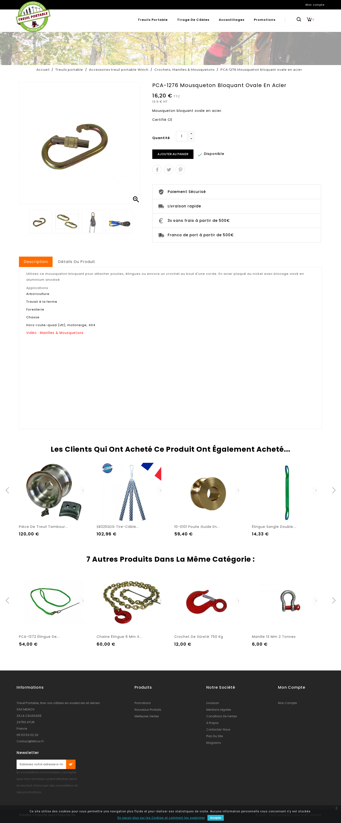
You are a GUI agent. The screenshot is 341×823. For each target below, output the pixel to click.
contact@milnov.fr (30, 741)
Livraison (212, 703)
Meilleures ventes (147, 716)
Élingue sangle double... (274, 526)
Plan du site (214, 736)
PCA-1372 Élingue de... (39, 636)
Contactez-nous (218, 729)
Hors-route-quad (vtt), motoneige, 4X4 (60, 325)
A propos (212, 723)
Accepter (215, 817)
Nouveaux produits (148, 710)
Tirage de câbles (193, 20)
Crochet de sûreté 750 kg (198, 636)
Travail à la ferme (41, 301)
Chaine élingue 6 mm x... (119, 636)
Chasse (33, 317)
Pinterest (180, 169)
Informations (30, 687)
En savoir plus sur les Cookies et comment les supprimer (161, 817)
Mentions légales (218, 710)
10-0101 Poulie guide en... (197, 526)
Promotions (264, 20)
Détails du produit (76, 261)
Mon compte (287, 703)
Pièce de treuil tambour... (43, 526)
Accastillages (231, 20)
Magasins (213, 743)
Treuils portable (153, 20)
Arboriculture (37, 294)
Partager (157, 169)
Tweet (168, 169)
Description (36, 261)
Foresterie (35, 309)
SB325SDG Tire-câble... (118, 526)
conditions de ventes (221, 716)
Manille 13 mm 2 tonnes (274, 636)
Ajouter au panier (172, 154)
